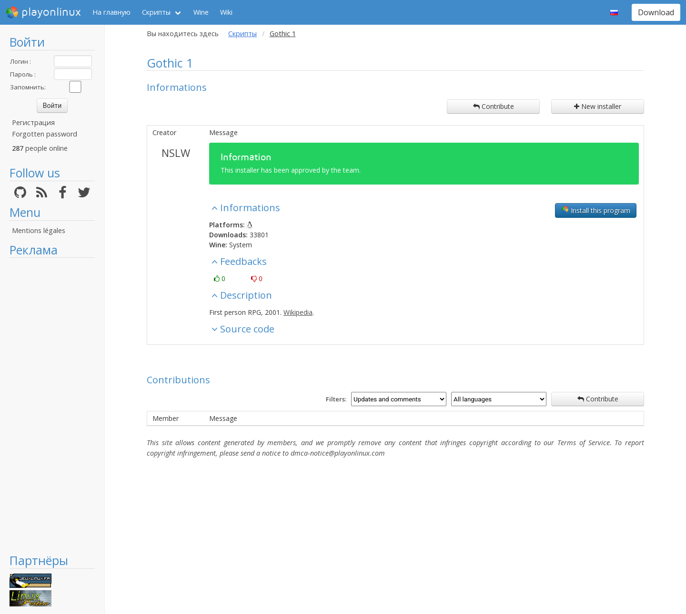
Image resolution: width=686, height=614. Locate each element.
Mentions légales (38, 230)
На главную (111, 12)
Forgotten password (44, 133)
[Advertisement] (52, 405)
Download (656, 12)
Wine (201, 12)
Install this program (595, 210)
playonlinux (43, 12)
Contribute (493, 106)
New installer (597, 106)
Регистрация (33, 122)
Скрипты (156, 12)
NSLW (175, 153)
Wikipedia (298, 312)
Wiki (226, 12)
